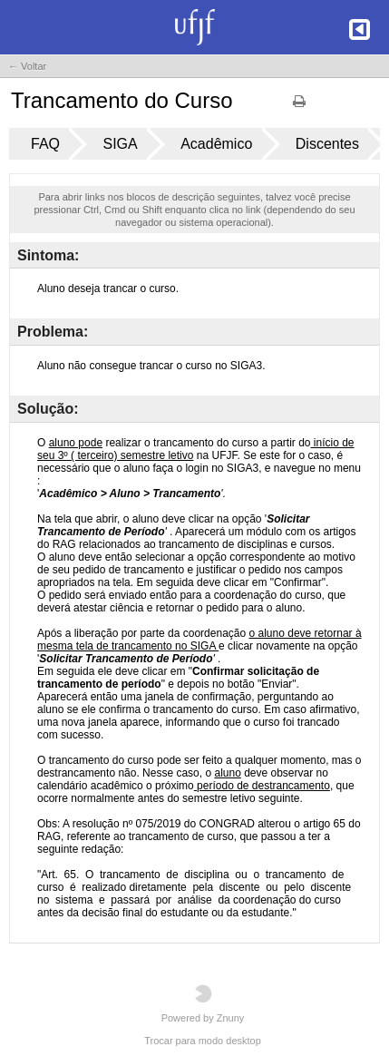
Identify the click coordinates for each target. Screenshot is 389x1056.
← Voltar (27, 66)
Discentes (327, 144)
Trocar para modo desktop (202, 1040)
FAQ (45, 144)
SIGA (119, 144)
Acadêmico (216, 144)
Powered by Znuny (203, 1003)
